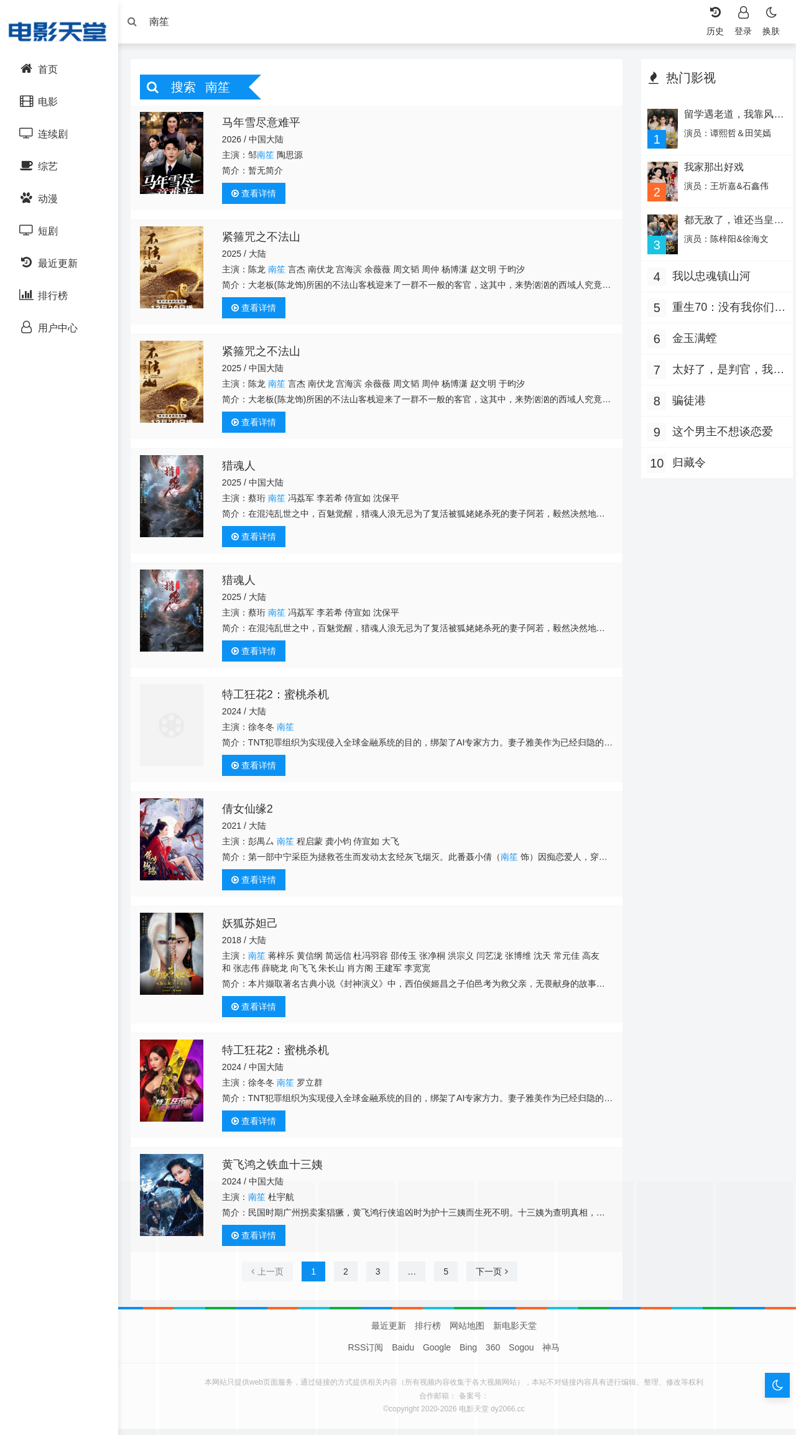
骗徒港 (686, 401)
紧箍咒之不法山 (265, 240)
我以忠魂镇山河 (708, 276)
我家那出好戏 (710, 169)
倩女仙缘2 (251, 812)
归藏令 (686, 463)
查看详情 (258, 196)
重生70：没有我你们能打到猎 (720, 309)
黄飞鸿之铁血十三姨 (276, 1167)
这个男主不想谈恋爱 (719, 432)
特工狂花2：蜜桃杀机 (279, 697)
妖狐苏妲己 (254, 926)
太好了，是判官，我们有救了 (719, 371)
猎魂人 (243, 469)
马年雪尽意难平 (265, 125)
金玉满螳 (691, 339)
